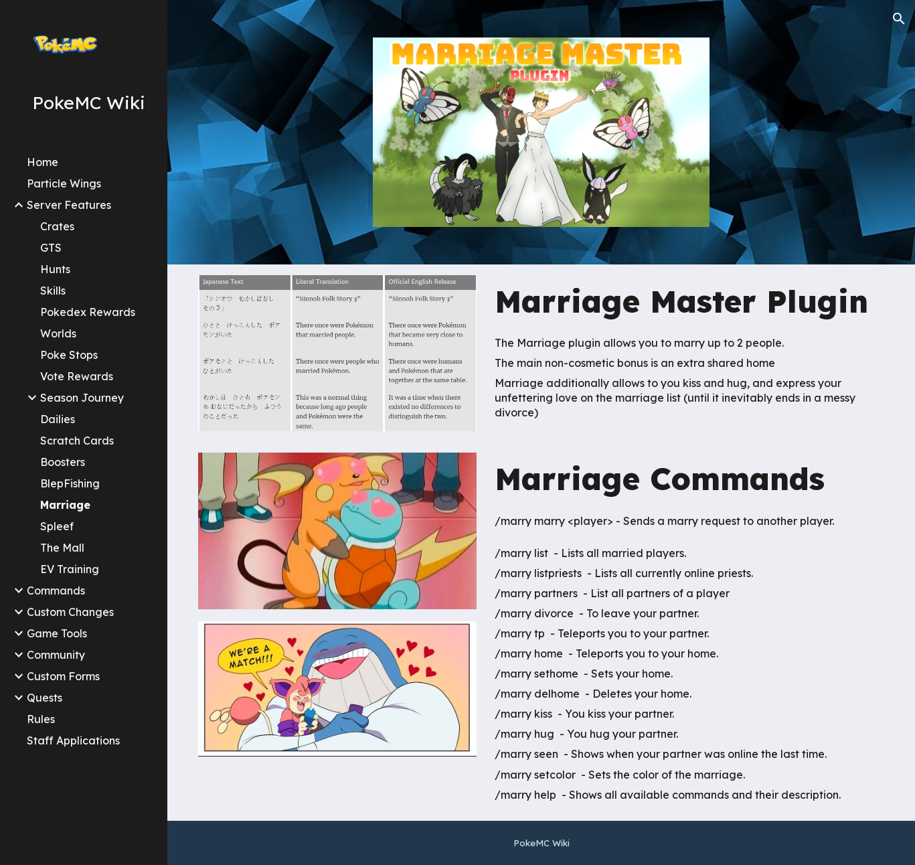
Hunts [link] (55, 269)
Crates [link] (57, 226)
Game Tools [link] (57, 633)
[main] (686, 301)
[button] (899, 19)
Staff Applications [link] (73, 740)
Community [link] (56, 654)
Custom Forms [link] (63, 676)
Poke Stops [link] (69, 355)
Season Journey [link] (82, 397)
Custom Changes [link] (70, 612)
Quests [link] (44, 697)
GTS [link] (51, 247)
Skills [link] (53, 290)
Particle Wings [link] (64, 183)
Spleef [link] (57, 526)
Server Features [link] (69, 205)
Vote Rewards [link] (76, 376)
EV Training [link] (69, 569)
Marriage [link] (65, 505)
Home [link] (42, 162)
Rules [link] (41, 719)
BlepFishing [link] (70, 483)
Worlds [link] (58, 333)
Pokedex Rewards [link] (87, 312)
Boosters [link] (62, 462)
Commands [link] (56, 590)
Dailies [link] (57, 419)
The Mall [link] (62, 547)
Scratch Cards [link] (77, 440)
